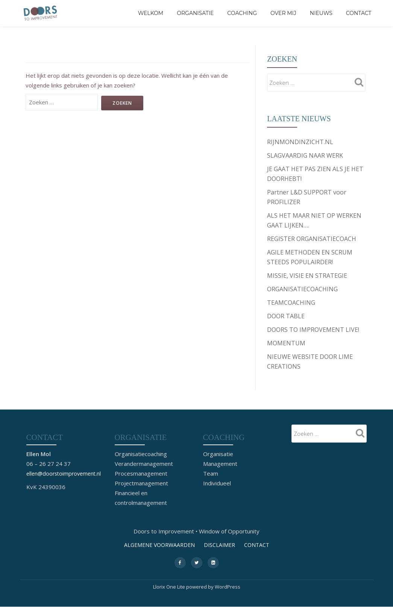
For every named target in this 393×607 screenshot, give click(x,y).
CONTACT (359, 13)
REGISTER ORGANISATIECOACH (311, 239)
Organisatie (195, 13)
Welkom (150, 13)
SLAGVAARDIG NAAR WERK (305, 155)
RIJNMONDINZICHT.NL (300, 142)
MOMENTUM (286, 343)
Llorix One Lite (169, 586)
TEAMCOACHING (291, 302)
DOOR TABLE (286, 316)
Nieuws (321, 13)
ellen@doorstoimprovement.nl (65, 473)
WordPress (227, 586)
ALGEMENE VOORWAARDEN (159, 544)
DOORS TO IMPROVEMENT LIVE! (313, 329)
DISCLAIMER (219, 544)
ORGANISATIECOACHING (302, 289)
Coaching (242, 13)
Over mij (283, 13)
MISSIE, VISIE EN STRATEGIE (307, 275)
